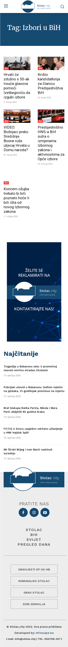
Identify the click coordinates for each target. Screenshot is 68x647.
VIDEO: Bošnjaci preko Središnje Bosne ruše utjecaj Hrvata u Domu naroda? (17, 138)
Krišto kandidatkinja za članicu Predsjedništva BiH (50, 83)
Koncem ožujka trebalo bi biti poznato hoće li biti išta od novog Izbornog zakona (16, 200)
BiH (6, 68)
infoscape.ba (45, 633)
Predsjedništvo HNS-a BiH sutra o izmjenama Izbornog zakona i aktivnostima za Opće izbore (51, 143)
